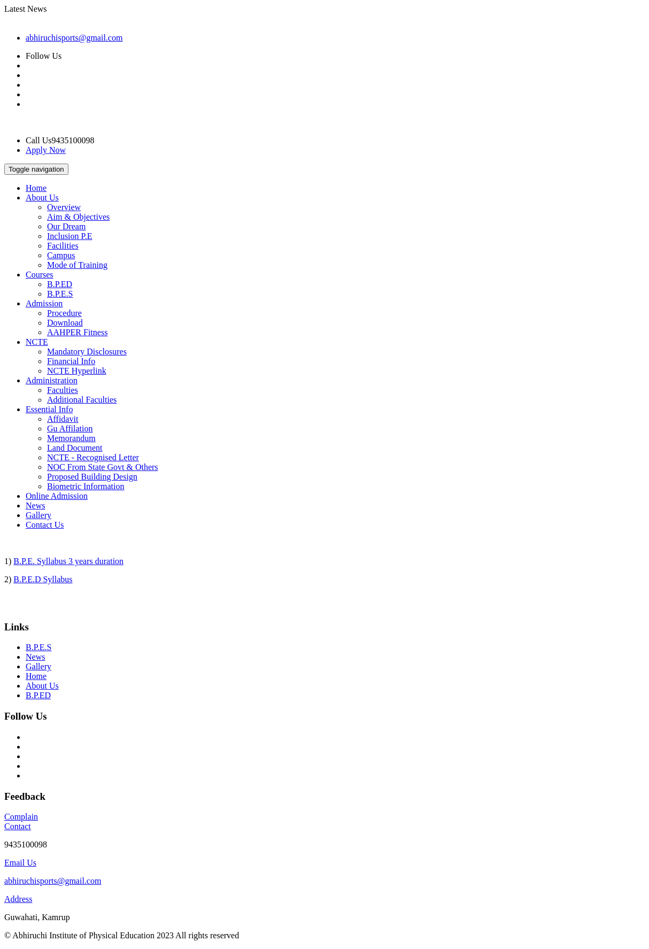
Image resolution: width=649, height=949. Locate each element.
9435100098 (25, 844)
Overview (64, 207)
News (35, 505)
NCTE (37, 341)
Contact (17, 826)
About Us (42, 197)
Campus (61, 255)
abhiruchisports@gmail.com (74, 37)
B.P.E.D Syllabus (42, 579)
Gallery (38, 515)
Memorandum (71, 438)
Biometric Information (85, 486)
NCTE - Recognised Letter (93, 457)
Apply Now (46, 150)
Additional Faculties (82, 399)
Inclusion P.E (69, 236)
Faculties (62, 390)
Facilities (63, 245)
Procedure (64, 313)
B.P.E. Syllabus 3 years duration (68, 561)
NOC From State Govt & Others (102, 467)
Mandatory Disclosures (87, 351)
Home (36, 187)
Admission (44, 303)
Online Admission (57, 495)
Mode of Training (77, 264)
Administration (52, 380)
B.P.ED (59, 284)
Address (18, 899)
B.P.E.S (60, 293)
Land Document (75, 447)
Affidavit (62, 418)
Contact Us (45, 524)
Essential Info (49, 409)
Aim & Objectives (78, 216)
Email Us (20, 862)
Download (65, 322)
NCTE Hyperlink (76, 370)
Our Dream (66, 226)
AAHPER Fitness (77, 332)
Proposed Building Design (92, 476)
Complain (21, 816)
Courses (39, 274)
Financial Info (71, 361)
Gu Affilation (69, 428)
